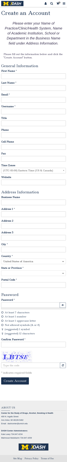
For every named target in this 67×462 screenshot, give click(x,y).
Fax (3, 153)
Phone (5, 129)
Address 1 (7, 209)
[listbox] (33, 261)
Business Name (10, 197)
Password (7, 299)
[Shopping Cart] (58, 3)
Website (6, 177)
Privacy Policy (31, 458)
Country (6, 256)
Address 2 (7, 220)
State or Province (11, 268)
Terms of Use (47, 458)
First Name (8, 71)
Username (7, 106)
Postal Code (8, 279)
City (3, 244)
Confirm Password (12, 339)
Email (4, 94)
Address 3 (7, 232)
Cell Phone (7, 141)
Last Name (8, 82)
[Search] (52, 3)
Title (4, 118)
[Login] (46, 3)
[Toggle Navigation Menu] (64, 3)
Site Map (17, 458)
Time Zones (8, 165)
